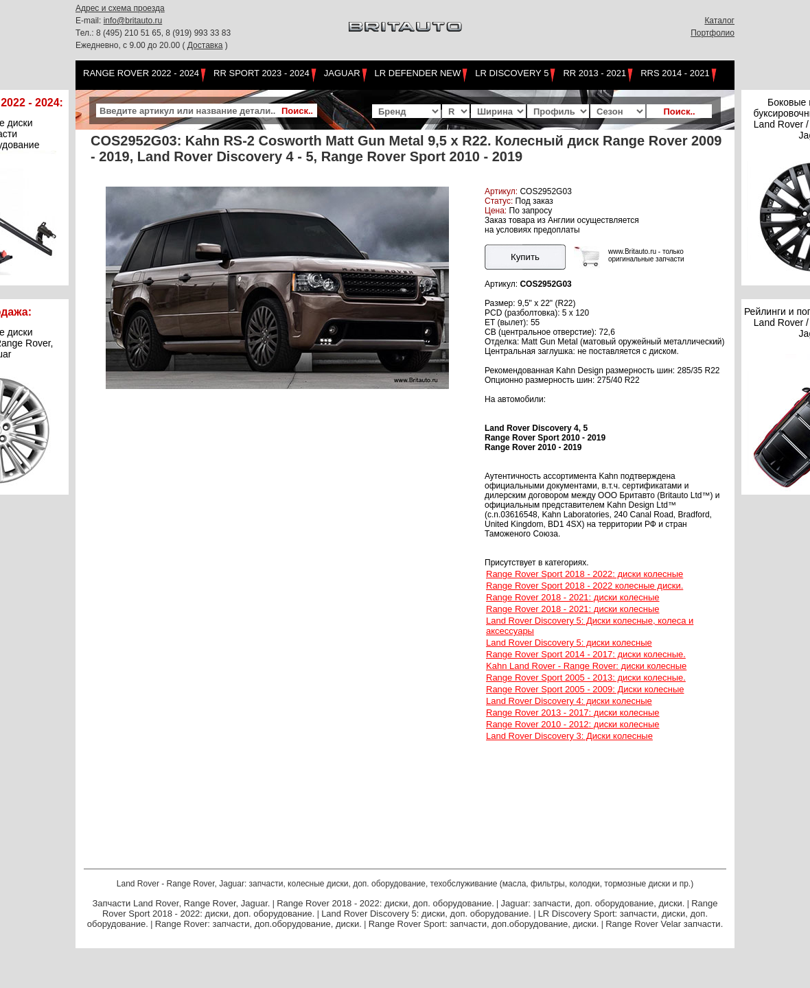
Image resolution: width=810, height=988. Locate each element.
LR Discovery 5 (511, 73)
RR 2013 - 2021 (594, 73)
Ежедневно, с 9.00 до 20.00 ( (131, 45)
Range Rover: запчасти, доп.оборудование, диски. (258, 924)
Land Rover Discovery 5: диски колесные (569, 642)
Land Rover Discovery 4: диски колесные (569, 701)
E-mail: (90, 20)
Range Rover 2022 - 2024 (141, 73)
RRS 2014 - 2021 (674, 73)
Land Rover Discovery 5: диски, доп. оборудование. (426, 913)
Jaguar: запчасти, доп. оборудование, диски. (593, 903)
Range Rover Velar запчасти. (664, 924)
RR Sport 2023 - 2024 (261, 73)
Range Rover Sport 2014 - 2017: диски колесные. (586, 654)
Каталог (719, 20)
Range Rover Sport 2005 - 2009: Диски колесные (585, 689)
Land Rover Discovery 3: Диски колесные (569, 736)
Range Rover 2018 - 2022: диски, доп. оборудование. (385, 903)
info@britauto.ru (133, 20)
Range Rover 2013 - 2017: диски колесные (573, 712)
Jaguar (342, 73)
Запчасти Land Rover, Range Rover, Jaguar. (181, 903)
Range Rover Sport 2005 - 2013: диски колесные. (586, 677)
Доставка (205, 45)
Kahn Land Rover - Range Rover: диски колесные (586, 666)
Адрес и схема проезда (120, 8)
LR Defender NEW (418, 73)
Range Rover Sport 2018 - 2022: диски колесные (584, 574)
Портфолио (712, 33)
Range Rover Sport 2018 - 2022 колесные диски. (584, 585)
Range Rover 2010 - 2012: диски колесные (573, 724)
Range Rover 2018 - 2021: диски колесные (573, 597)
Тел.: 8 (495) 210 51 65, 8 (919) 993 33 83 (153, 33)
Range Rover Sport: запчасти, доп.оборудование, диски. (484, 924)
